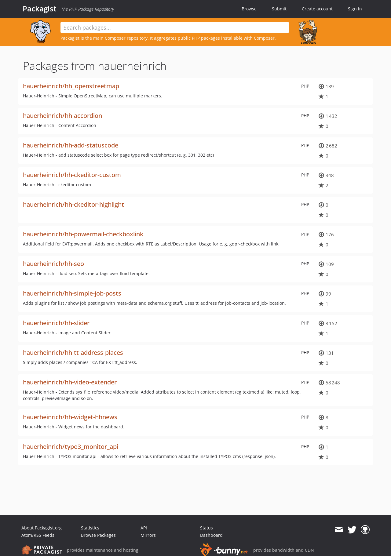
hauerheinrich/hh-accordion (62, 115)
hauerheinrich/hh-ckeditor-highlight (73, 204)
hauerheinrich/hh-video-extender (70, 382)
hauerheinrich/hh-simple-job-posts (72, 293)
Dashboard (211, 535)
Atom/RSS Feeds (37, 535)
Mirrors (148, 535)
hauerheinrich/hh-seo (53, 264)
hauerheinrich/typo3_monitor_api (70, 446)
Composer (115, 38)
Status (206, 528)
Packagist (40, 8)
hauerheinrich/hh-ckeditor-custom (72, 175)
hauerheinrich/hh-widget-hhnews (70, 417)
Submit (279, 9)
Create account (317, 9)
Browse (249, 9)
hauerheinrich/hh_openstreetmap (71, 86)
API (144, 528)
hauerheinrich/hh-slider (56, 323)
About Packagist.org (41, 528)
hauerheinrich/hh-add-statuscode (70, 145)
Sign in (355, 9)
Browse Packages (98, 535)
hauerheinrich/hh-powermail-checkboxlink (83, 234)
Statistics (90, 528)
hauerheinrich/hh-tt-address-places (73, 352)
